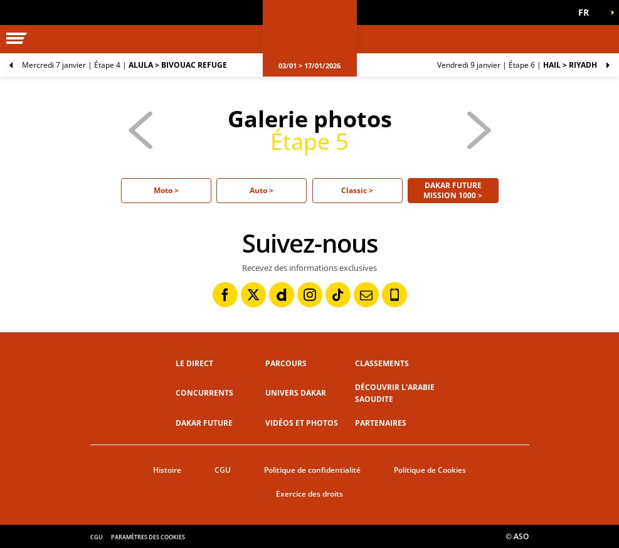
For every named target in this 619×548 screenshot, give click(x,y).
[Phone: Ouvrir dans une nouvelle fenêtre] (394, 294)
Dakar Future (204, 423)
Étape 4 (124, 65)
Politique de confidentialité (312, 470)
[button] (587, 12)
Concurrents (204, 392)
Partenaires (380, 423)
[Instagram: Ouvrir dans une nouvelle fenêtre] (309, 294)
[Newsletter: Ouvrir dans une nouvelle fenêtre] (366, 294)
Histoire (167, 470)
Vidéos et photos (301, 423)
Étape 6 (517, 65)
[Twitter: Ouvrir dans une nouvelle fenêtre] (253, 294)
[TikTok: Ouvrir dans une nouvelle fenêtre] (338, 294)
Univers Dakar (295, 392)
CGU (222, 470)
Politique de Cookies (430, 470)
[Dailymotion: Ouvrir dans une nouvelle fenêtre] (281, 294)
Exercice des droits (309, 493)
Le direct (194, 363)
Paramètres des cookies (148, 537)
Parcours (286, 363)
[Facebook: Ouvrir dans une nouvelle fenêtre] (225, 294)
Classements (382, 363)
